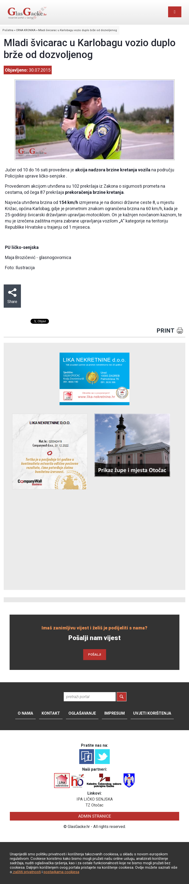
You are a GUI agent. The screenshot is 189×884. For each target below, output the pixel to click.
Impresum (114, 713)
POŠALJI (94, 654)
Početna (7, 30)
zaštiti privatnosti (26, 872)
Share (12, 296)
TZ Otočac (94, 805)
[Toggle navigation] (175, 12)
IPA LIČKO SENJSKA (95, 799)
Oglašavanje (82, 713)
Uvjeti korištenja (152, 713)
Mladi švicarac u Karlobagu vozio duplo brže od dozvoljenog (77, 30)
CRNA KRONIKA (25, 30)
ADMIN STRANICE (94, 816)
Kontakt (51, 713)
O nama (25, 713)
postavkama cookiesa (61, 872)
